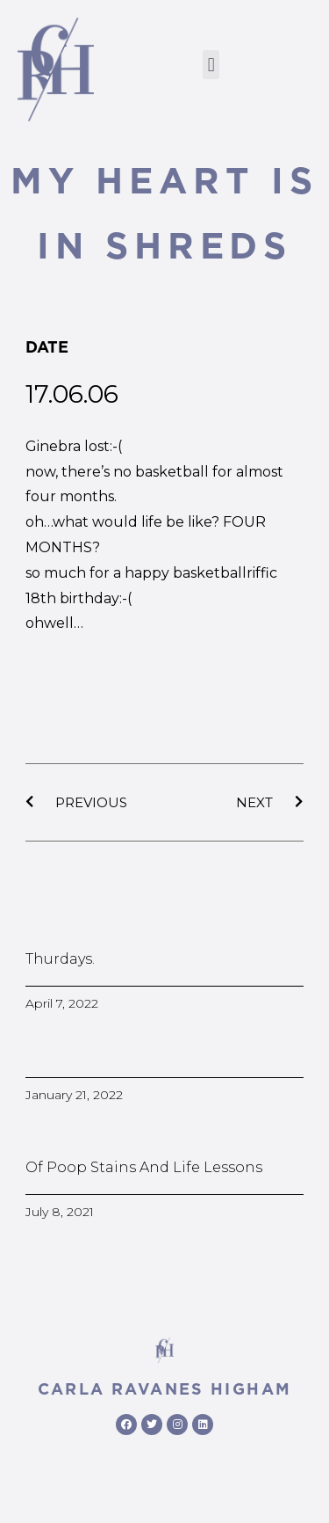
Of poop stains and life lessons (143, 1167)
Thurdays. (60, 959)
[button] (211, 64)
